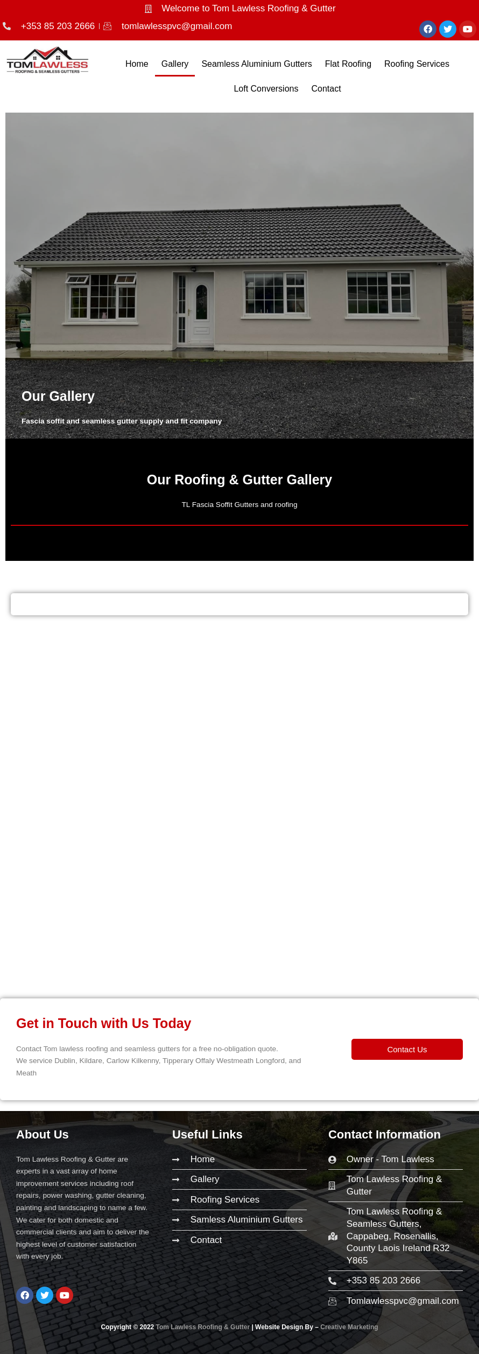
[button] (407, 1049)
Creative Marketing (349, 1327)
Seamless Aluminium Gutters (256, 63)
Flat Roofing (348, 63)
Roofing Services (416, 63)
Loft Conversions (266, 88)
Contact (326, 88)
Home (137, 63)
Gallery (175, 63)
